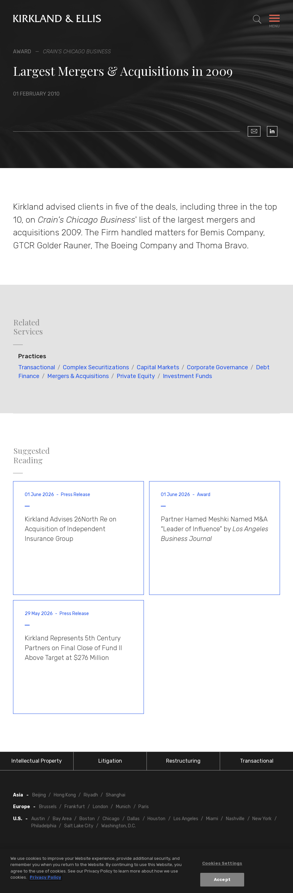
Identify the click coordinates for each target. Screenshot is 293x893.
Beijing (39, 795)
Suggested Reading (31, 455)
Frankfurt (74, 806)
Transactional (36, 367)
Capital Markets (158, 367)
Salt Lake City (78, 826)
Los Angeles (186, 818)
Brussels (48, 806)
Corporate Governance (217, 367)
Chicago (111, 818)
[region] (146, 871)
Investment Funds (187, 376)
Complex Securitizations (96, 367)
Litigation (110, 761)
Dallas (133, 818)
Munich (123, 806)
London (100, 806)
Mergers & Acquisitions (78, 376)
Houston (156, 818)
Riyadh (91, 795)
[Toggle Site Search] (257, 19)
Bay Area (62, 818)
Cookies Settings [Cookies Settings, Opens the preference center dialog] (222, 863)
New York (262, 818)
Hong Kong (65, 795)
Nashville (235, 818)
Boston (87, 818)
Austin (38, 818)
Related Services (28, 327)
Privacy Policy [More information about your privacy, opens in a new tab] (45, 877)
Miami (212, 818)
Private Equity (136, 376)
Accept (222, 879)
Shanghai (115, 795)
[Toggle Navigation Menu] (274, 19)
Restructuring (183, 761)
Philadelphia (43, 826)
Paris (143, 806)
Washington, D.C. (118, 826)
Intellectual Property (36, 761)
